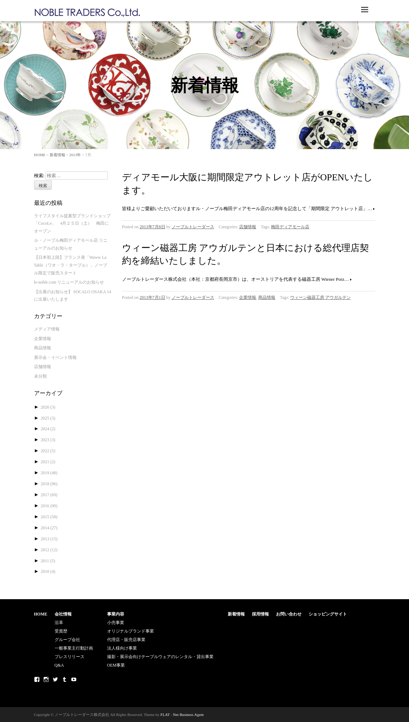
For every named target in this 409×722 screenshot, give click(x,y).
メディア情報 (47, 329)
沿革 (59, 622)
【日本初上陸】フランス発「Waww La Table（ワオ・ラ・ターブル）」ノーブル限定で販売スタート (70, 265)
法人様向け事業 (122, 648)
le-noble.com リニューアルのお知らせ (69, 282)
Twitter (55, 679)
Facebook (37, 679)
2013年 (75, 155)
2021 (48, 461)
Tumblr (64, 679)
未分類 (40, 376)
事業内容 (115, 614)
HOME (39, 155)
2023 (48, 439)
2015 (49, 516)
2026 (48, 407)
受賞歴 (61, 631)
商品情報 (266, 297)
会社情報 (63, 614)
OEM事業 (116, 665)
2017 (49, 494)
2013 (49, 538)
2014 (49, 527)
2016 (49, 505)
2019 (49, 472)
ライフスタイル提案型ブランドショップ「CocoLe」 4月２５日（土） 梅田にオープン (72, 223)
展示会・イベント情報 (55, 357)
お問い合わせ (289, 614)
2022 (48, 450)
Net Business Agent (188, 714)
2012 (49, 549)
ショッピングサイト (328, 614)
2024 (48, 428)
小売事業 (115, 622)
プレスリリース (69, 656)
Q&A (59, 665)
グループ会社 (67, 639)
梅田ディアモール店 (290, 226)
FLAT (165, 714)
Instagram (46, 679)
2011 (48, 560)
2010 (48, 571)
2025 (48, 418)
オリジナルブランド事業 (130, 631)
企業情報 (247, 297)
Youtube (74, 679)
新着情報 (57, 155)
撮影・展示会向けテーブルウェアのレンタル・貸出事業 (160, 656)
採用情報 (260, 614)
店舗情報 (247, 226)
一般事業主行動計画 (74, 648)
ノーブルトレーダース (193, 226)
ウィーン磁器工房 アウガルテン (320, 297)
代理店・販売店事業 (126, 639)
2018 (49, 483)
